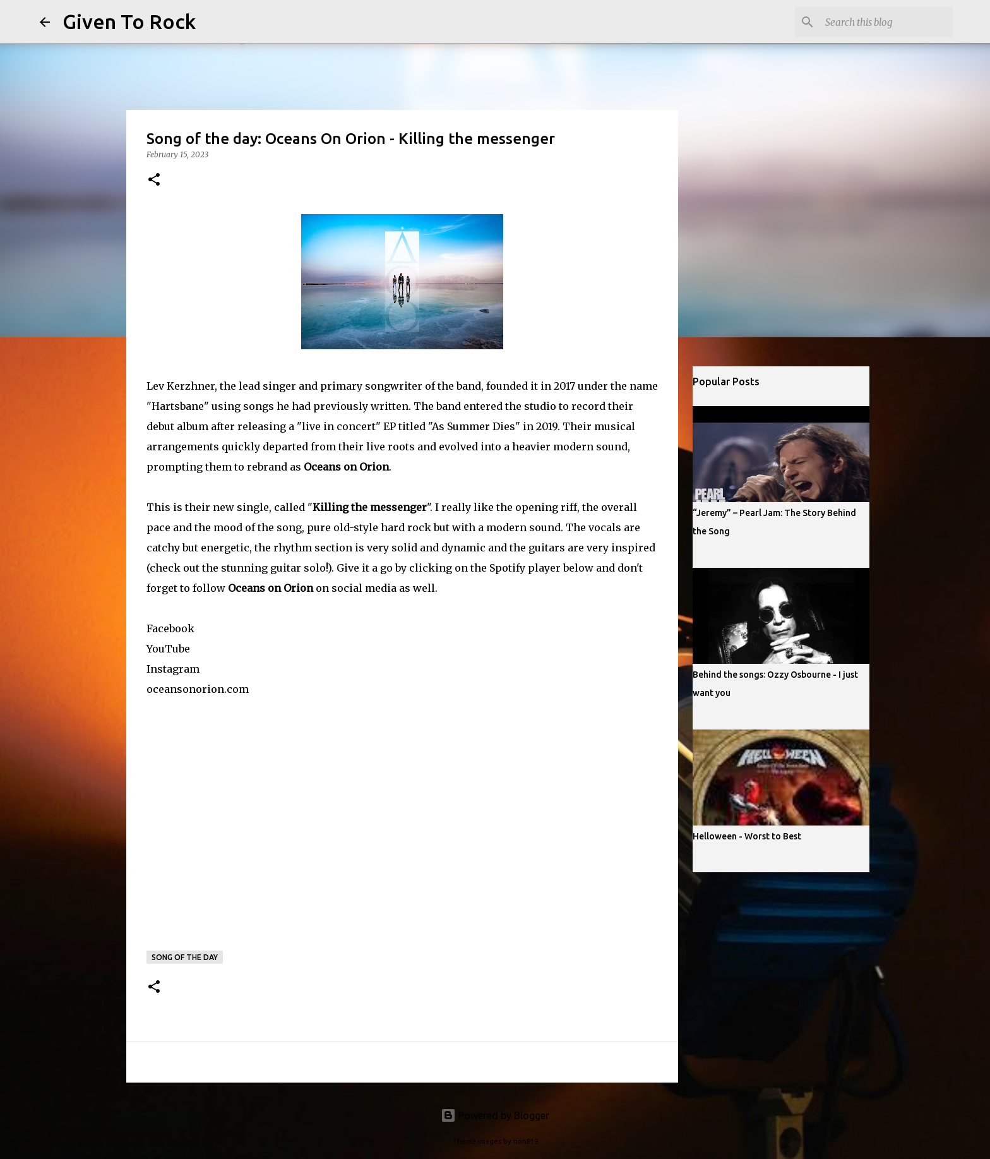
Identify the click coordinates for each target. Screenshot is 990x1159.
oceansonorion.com (197, 689)
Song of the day (185, 957)
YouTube (168, 648)
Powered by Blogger (495, 1115)
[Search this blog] (886, 22)
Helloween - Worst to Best (747, 836)
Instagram (173, 669)
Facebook (170, 628)
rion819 (525, 1141)
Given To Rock (129, 21)
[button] (154, 180)
